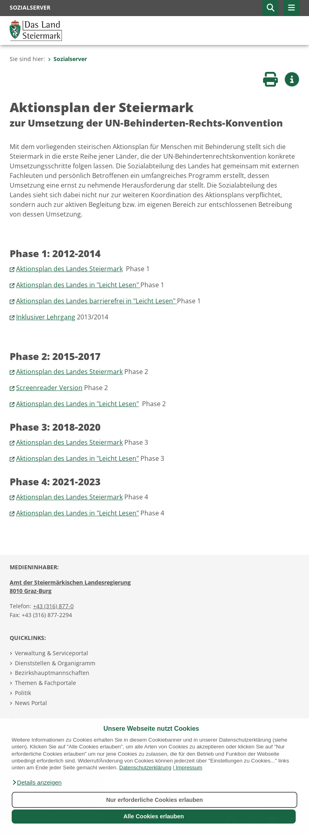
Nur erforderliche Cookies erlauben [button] (154, 800)
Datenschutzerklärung (145, 767)
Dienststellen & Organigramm (55, 663)
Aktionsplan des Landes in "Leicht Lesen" (78, 284)
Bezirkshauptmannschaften (52, 673)
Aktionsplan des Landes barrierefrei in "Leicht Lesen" (96, 300)
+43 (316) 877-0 (53, 606)
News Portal (31, 703)
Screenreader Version (49, 387)
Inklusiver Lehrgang (45, 317)
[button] (37, 782)
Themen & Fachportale (45, 683)
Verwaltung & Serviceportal (51, 653)
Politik (23, 693)
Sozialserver (67, 59)
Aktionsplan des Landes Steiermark (69, 268)
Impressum (189, 767)
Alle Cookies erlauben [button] (154, 816)
